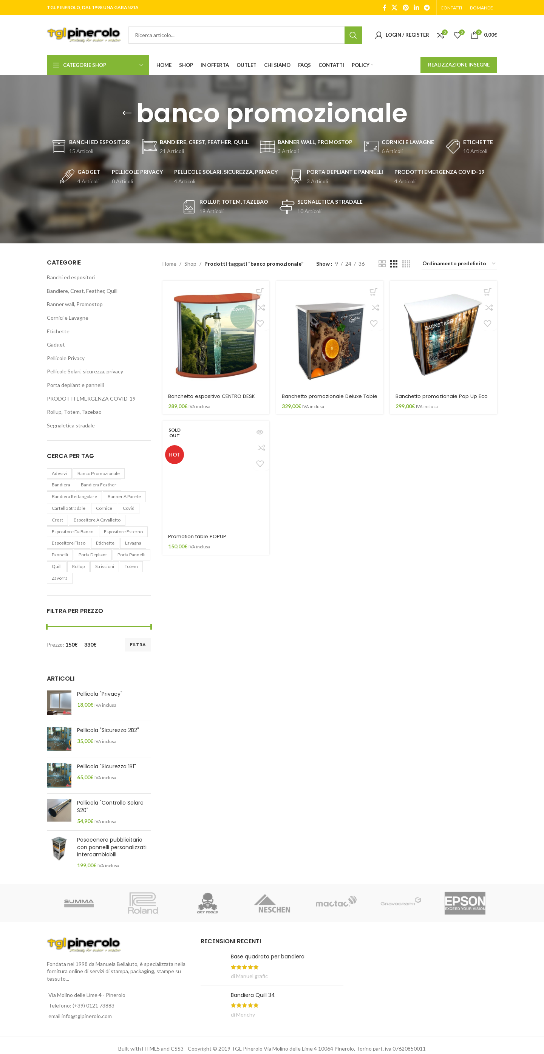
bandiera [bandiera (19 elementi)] (61, 485)
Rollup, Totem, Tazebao (74, 412)
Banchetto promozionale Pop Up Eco (441, 396)
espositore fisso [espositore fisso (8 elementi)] (68, 543)
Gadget (56, 344)
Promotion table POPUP (198, 542)
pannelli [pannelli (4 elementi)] (60, 554)
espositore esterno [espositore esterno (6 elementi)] (123, 531)
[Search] (245, 35)
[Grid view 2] (382, 264)
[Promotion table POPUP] (214, 482)
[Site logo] (84, 34)
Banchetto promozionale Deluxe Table (325, 396)
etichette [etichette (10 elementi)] (105, 543)
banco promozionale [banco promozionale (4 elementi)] (98, 473)
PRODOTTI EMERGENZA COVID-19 (91, 398)
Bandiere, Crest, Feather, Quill (82, 291)
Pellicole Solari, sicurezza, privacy (85, 371)
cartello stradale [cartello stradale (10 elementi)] (68, 508)
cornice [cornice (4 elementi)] (104, 508)
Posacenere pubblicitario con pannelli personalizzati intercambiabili (112, 847)
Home (169, 263)
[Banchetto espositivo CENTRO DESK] (214, 333)
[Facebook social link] (384, 7)
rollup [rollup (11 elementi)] (78, 566)
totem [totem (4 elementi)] (131, 566)
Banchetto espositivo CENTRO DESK (214, 392)
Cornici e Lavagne (67, 317)
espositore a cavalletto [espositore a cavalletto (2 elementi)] (97, 520)
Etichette (58, 331)
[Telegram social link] (427, 7)
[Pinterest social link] (405, 7)
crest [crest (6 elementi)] (57, 520)
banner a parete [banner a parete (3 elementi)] (124, 496)
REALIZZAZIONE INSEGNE (459, 65)
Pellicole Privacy (66, 358)
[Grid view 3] (393, 264)
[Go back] (126, 113)
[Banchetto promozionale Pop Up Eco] (445, 333)
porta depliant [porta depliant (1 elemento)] (93, 554)
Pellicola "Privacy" (99, 694)
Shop (190, 263)
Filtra (138, 644)
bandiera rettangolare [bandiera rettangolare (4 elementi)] (74, 496)
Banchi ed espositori (71, 277)
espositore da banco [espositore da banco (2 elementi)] (72, 531)
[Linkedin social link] (416, 7)
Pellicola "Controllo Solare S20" (110, 806)
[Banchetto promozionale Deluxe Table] (330, 333)
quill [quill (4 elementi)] (57, 566)
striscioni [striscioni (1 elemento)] (104, 566)
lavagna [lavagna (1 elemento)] (133, 543)
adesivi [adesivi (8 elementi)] (59, 473)
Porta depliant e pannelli (75, 385)
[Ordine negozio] (459, 263)
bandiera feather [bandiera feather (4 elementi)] (98, 485)
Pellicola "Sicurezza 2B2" (108, 730)
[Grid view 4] (406, 264)
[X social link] (394, 7)
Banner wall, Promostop (75, 304)
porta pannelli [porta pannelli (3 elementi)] (131, 554)
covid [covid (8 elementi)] (128, 508)
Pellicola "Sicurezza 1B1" (106, 766)
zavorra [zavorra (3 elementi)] (60, 578)
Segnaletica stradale (71, 425)
